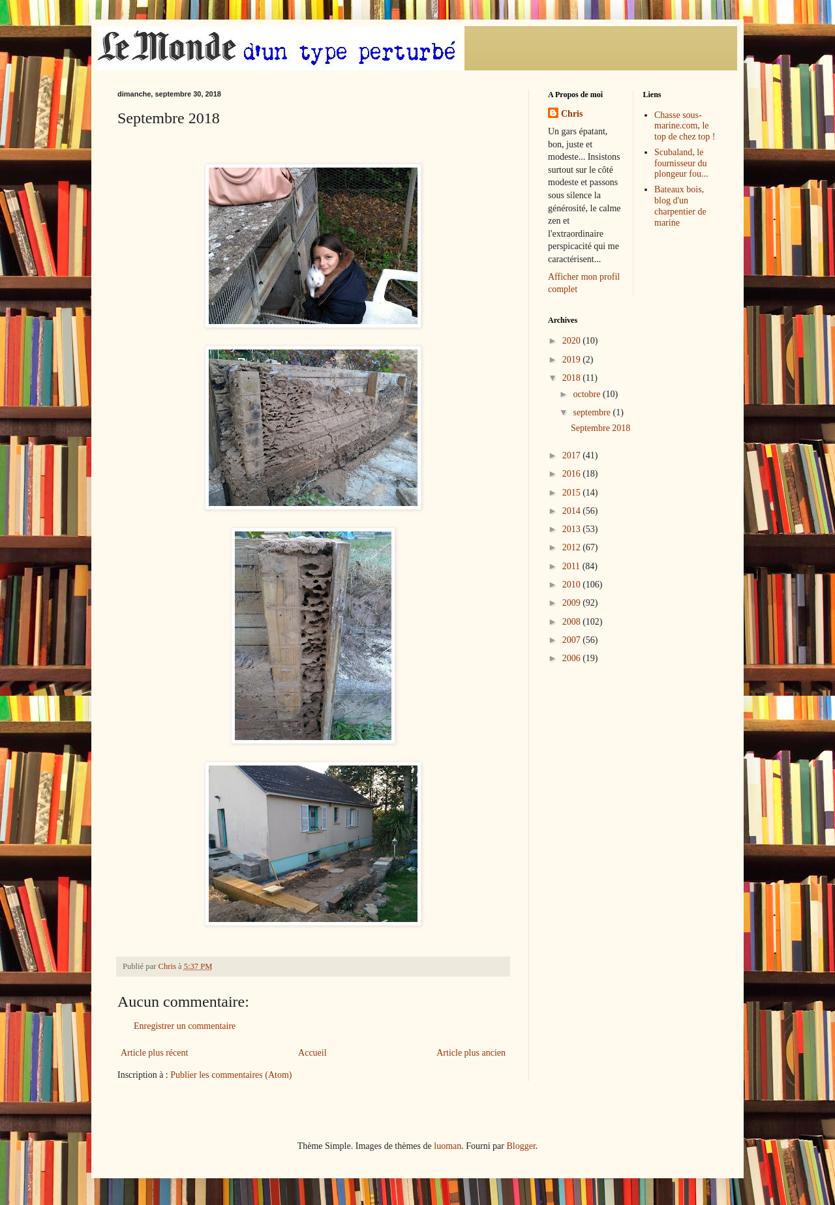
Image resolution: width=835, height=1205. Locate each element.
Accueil (312, 1053)
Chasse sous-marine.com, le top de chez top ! (684, 126)
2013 (572, 529)
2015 (572, 493)
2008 (572, 622)
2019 (572, 359)
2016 (572, 474)
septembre (593, 412)
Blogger (520, 1146)
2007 (572, 640)
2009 (572, 603)
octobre (587, 394)
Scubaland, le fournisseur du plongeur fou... (681, 163)
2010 (572, 584)
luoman (447, 1146)
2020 (572, 341)
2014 (572, 511)
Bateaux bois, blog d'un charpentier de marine (680, 206)
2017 (572, 455)
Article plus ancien (471, 1053)
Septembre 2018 (600, 428)
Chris (572, 114)
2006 (572, 658)
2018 (572, 378)
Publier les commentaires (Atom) (231, 1075)
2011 (572, 566)
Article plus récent (154, 1053)
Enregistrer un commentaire (184, 1026)
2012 (572, 547)
